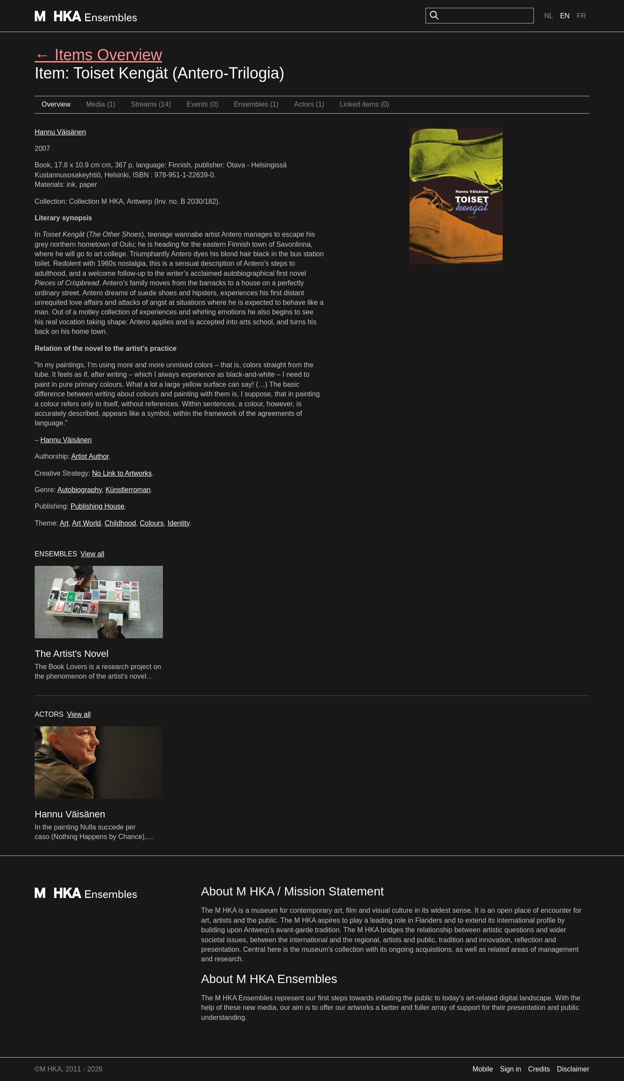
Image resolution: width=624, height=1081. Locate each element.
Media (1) (101, 104)
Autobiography (79, 489)
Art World (86, 523)
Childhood (120, 523)
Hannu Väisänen (60, 132)
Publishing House (98, 506)
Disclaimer (573, 1069)
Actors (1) (309, 104)
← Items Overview (98, 55)
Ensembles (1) (256, 104)
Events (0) (202, 104)
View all (92, 554)
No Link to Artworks (122, 473)
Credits (539, 1069)
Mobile (483, 1069)
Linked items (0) (364, 104)
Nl (548, 16)
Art (64, 523)
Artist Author (90, 456)
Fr (581, 16)
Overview (56, 104)
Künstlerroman (127, 489)
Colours (152, 523)
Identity (178, 523)
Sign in (510, 1069)
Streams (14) (151, 104)
